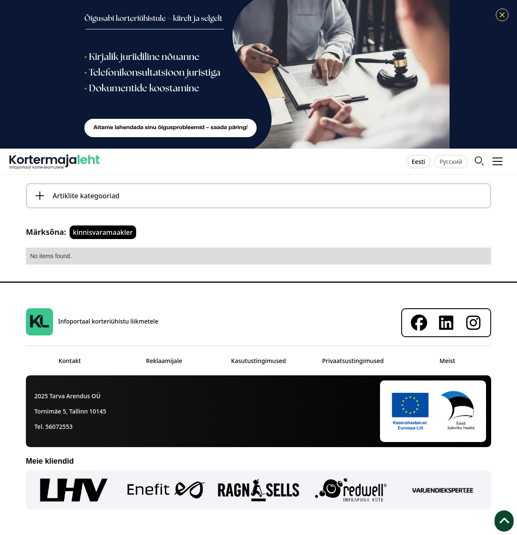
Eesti (418, 162)
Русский (450, 162)
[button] (498, 161)
